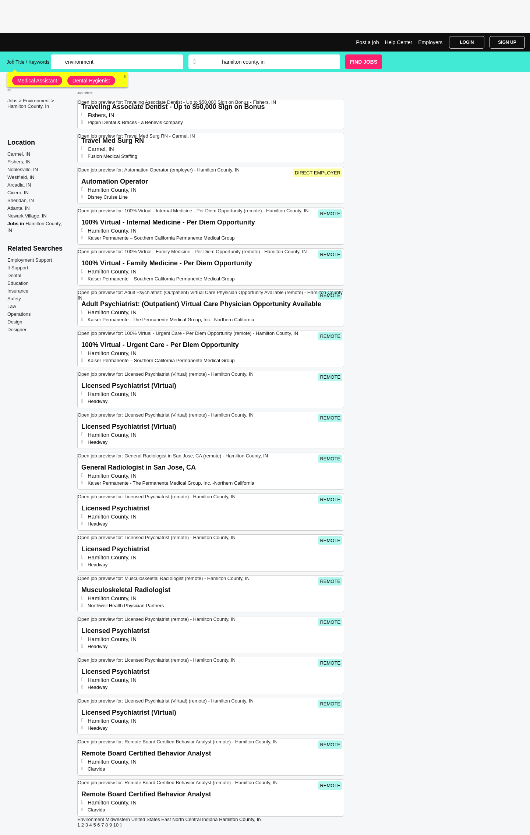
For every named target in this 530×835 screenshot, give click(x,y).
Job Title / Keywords (28, 62)
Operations (19, 314)
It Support (17, 267)
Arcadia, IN (19, 185)
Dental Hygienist (91, 81)
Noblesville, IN (22, 169)
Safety (14, 298)
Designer (16, 329)
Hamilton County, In (28, 106)
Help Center (399, 42)
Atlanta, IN (18, 208)
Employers (430, 42)
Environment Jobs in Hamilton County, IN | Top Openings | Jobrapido (34, 42)
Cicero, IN (18, 192)
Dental (14, 275)
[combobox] (274, 61)
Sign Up (507, 42)
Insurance (17, 291)
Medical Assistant (37, 81)
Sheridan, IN (20, 200)
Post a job (367, 42)
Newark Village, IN (27, 216)
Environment (37, 100)
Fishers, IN (19, 161)
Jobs (13, 100)
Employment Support (29, 260)
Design (14, 322)
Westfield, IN (20, 177)
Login (467, 42)
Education (18, 283)
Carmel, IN (18, 154)
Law (11, 306)
